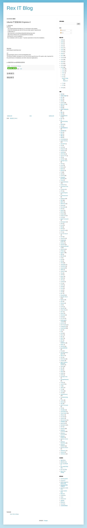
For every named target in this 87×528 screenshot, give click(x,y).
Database (63, 198)
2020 (62, 49)
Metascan (63, 502)
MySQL (62, 299)
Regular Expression (63, 342)
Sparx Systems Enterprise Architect (64, 363)
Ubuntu (62, 401)
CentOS (62, 175)
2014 (62, 61)
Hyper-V (62, 252)
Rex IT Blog (20, 8)
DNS (62, 208)
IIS (61, 257)
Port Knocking (64, 324)
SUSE (62, 382)
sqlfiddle (62, 500)
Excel (62, 225)
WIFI (62, 426)
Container (63, 189)
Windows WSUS (64, 447)
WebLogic (63, 423)
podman (62, 323)
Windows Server (64, 439)
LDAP (62, 285)
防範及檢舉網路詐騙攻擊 (64, 485)
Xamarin (62, 452)
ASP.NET (63, 159)
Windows (63, 428)
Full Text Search (64, 233)
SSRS (62, 375)
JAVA (62, 262)
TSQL (62, 400)
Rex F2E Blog (64, 469)
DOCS (62, 212)
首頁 (31, 116)
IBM (61, 254)
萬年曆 (62, 124)
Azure (62, 165)
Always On (63, 148)
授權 (62, 106)
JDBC (62, 269)
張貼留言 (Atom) (13, 118)
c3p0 (62, 173)
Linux (62, 288)
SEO (62, 357)
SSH (62, 369)
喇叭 (62, 112)
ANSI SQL (63, 154)
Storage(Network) (65, 379)
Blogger (46, 520)
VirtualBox (63, 409)
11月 (63, 71)
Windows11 (63, 450)
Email (62, 217)
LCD (62, 283)
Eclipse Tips (63, 215)
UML (62, 403)
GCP (62, 236)
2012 (62, 65)
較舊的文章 (51, 116)
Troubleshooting (64, 397)
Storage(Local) (64, 376)
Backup (62, 167)
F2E (61, 227)
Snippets (63, 360)
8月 (63, 76)
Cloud (62, 180)
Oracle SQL (63, 310)
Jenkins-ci (63, 271)
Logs (62, 290)
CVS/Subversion (64, 195)
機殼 (62, 135)
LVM (62, 291)
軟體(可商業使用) (64, 109)
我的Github (63, 460)
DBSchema (63, 203)
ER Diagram (63, 221)
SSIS (62, 371)
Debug (62, 205)
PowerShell (63, 328)
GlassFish (63, 238)
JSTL (62, 279)
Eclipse (62, 213)
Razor (62, 335)
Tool (61, 392)
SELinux (62, 355)
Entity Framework (64, 219)
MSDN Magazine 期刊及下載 (64, 483)
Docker (62, 210)
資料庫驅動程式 (64, 127)
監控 (62, 132)
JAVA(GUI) (63, 266)
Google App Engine (63, 240)
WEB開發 (63, 421)
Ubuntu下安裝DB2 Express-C (65, 79)
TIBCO (62, 387)
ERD (62, 223)
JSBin (62, 497)
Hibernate (63, 249)
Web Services (64, 420)
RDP (62, 340)
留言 (62, 33)
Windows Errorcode (63, 434)
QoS (62, 329)
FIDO (62, 228)
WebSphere (63, 425)
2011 (62, 67)
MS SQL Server (64, 296)
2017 (62, 55)
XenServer (63, 453)
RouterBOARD (64, 348)
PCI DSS (63, 318)
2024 (62, 43)
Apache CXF (63, 155)
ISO (61, 261)
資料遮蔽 (63, 130)
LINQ (62, 286)
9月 (63, 74)
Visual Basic (63, 411)
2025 (62, 42)
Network (62, 303)
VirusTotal (63, 504)
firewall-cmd (63, 230)
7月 (63, 83)
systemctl (63, 384)
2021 (62, 47)
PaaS (62, 316)
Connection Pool (64, 186)
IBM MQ (62, 256)
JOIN (62, 274)
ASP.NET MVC (64, 160)
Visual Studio (64, 413)
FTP (62, 232)
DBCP (62, 202)
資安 (62, 126)
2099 (62, 40)
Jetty (62, 273)
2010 (62, 87)
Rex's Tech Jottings (63, 472)
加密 (62, 94)
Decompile (63, 207)
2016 (62, 57)
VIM (61, 408)
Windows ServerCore (63, 442)
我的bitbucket (64, 462)
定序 (62, 99)
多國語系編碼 (64, 95)
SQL (62, 368)
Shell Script (63, 359)
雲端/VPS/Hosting (64, 121)
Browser (62, 170)
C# (61, 172)
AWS (62, 163)
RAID (62, 333)
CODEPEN (63, 495)
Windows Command (63, 431)
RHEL (62, 344)
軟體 (62, 107)
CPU (62, 191)
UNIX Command (64, 405)
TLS (61, 389)
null (61, 304)
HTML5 (62, 251)
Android (62, 152)
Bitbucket (63, 493)
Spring (62, 366)
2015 (62, 59)
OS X (62, 311)
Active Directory (64, 140)
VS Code (63, 416)
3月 (63, 85)
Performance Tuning (63, 321)
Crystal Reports (64, 192)
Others (62, 313)
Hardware (63, 244)
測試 (62, 114)
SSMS (62, 373)
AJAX (62, 147)
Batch (62, 168)
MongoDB (63, 295)
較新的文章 (9, 116)
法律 (62, 100)
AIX (61, 145)
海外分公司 (63, 104)
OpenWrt (63, 308)
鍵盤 (62, 137)
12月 (63, 69)
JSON (62, 278)
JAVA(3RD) (63, 264)
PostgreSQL (63, 326)
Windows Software (63, 445)
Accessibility (63, 139)
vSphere (62, 418)
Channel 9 (63, 480)
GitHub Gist (63, 498)
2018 (62, 53)
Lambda (62, 281)
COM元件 (63, 184)
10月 (63, 72)
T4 (61, 385)
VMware (62, 415)
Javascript (63, 268)
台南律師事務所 (64, 505)
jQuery (62, 276)
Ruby (62, 351)
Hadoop (62, 243)
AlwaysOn (63, 150)
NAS (62, 301)
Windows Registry (63, 436)
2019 (62, 51)
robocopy (63, 346)
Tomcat (62, 391)
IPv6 (62, 259)
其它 (62, 97)
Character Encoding (63, 178)
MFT (62, 293)
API (61, 157)
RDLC (62, 338)
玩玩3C (62, 102)
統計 (62, 118)
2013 (62, 63)
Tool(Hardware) (64, 394)
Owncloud (63, 315)
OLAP (62, 306)
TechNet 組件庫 (64, 478)
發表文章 (63, 30)
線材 (62, 134)
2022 (62, 45)
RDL (62, 336)
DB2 (21, 68)
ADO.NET (63, 143)
